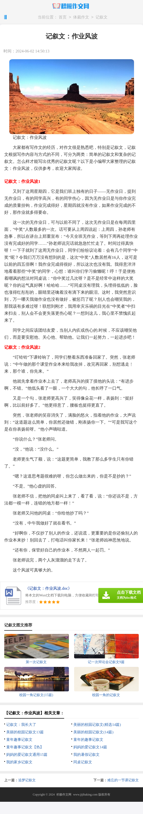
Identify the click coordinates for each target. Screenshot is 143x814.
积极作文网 (63, 794)
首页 (63, 17)
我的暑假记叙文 (86, 755)
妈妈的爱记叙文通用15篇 (26, 755)
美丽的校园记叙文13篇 (25, 732)
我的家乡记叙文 (19, 762)
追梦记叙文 (27, 780)
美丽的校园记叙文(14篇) (93, 732)
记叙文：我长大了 (21, 725)
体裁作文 (81, 17)
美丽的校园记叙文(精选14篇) (97, 725)
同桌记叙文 (82, 762)
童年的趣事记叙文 (88, 740)
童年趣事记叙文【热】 (25, 747)
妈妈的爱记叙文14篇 (90, 747)
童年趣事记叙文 (19, 740)
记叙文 (102, 17)
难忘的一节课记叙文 (123, 780)
